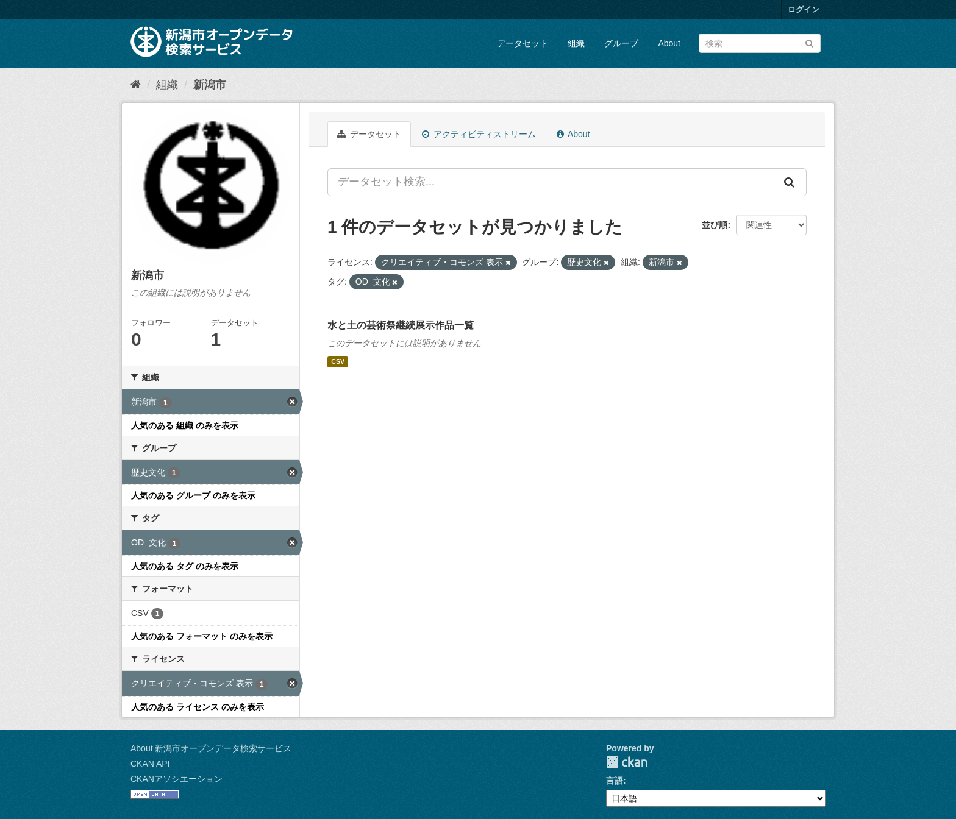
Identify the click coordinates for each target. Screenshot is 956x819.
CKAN (626, 762)
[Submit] (809, 42)
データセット (522, 43)
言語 (614, 780)
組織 (576, 43)
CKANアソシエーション (176, 779)
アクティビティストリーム (479, 134)
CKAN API (150, 763)
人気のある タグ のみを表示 (184, 566)
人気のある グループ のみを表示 (193, 495)
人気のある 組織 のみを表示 (184, 425)
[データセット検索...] (550, 182)
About (669, 43)
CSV (337, 362)
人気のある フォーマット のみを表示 (202, 636)
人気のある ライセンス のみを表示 (197, 707)
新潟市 (209, 85)
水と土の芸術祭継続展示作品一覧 (400, 325)
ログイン (803, 9)
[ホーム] (135, 85)
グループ (621, 43)
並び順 (714, 225)
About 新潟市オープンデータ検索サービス (210, 748)
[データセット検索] (760, 43)
